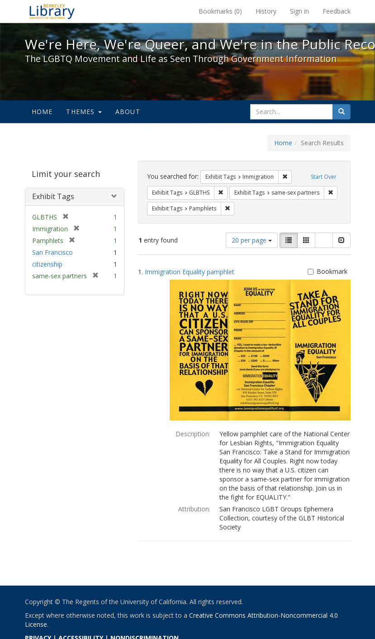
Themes (83, 111)
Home (42, 111)
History (266, 11)
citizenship (47, 264)
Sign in (299, 11)
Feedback (337, 11)
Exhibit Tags (53, 196)
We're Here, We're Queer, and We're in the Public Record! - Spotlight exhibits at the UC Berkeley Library (52, 11)
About (127, 111)
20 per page (252, 240)
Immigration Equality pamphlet (189, 271)
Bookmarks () (220, 11)
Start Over (324, 177)
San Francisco (52, 252)
